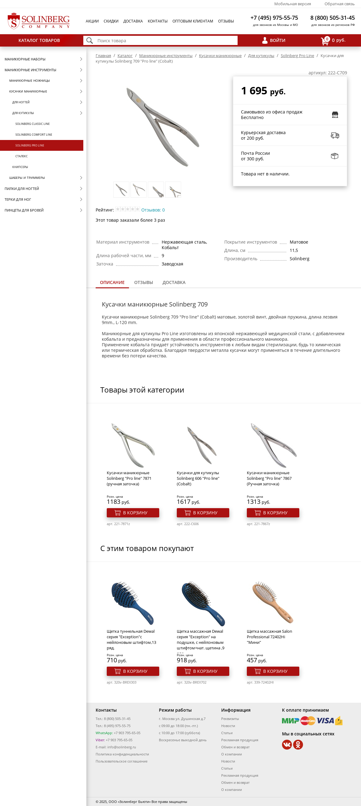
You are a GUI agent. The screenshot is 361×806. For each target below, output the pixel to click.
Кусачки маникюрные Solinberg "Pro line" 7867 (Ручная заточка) (269, 478)
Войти (277, 40)
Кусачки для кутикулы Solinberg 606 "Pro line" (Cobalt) (198, 478)
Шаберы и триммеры (27, 177)
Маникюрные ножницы (29, 80)
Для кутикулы (23, 113)
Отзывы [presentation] (143, 282)
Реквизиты (230, 718)
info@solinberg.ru (121, 747)
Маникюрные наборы (25, 59)
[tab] (112, 283)
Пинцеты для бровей (24, 210)
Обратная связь (340, 3)
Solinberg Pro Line (29, 145)
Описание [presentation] (112, 282)
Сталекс (21, 156)
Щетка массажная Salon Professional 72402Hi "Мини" (269, 636)
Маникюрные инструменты (30, 70)
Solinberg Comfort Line (33, 135)
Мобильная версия (292, 3)
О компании (231, 754)
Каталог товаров (39, 40)
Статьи (227, 732)
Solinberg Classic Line (32, 124)
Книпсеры (20, 167)
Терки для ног (18, 199)
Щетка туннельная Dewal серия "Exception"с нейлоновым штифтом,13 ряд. (131, 639)
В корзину (135, 513)
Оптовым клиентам (192, 21)
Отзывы (226, 21)
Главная (103, 55)
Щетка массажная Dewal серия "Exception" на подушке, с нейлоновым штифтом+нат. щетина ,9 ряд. (200, 642)
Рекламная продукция (239, 740)
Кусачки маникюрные (28, 91)
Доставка (133, 21)
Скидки (111, 21)
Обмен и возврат (235, 747)
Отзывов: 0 (153, 210)
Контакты (158, 21)
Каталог (125, 55)
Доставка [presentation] (174, 282)
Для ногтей (21, 102)
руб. (333, 40)
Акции (92, 21)
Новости (228, 725)
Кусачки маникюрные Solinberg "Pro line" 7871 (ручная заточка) (129, 478)
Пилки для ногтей (22, 188)
